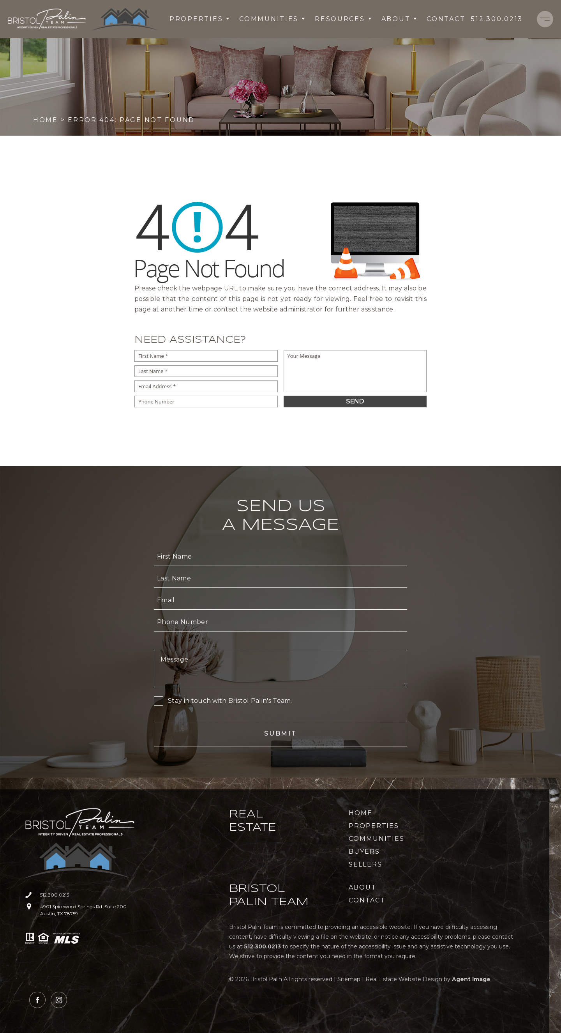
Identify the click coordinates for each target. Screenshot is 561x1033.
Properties (199, 19)
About (399, 19)
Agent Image (471, 979)
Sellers (365, 864)
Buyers (364, 851)
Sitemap (348, 979)
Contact (446, 19)
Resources (343, 19)
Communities (272, 19)
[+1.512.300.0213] (497, 19)
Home (360, 813)
